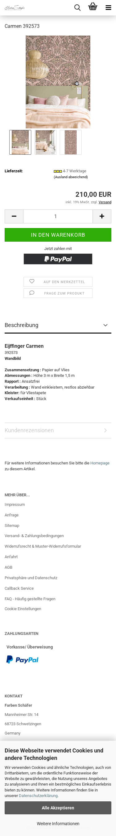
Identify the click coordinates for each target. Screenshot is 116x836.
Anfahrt (11, 556)
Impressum (15, 504)
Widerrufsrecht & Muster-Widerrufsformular (43, 546)
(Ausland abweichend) (71, 177)
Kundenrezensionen (29, 430)
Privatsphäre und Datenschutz (31, 577)
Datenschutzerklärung (38, 795)
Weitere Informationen (58, 823)
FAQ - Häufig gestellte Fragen (30, 599)
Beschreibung (21, 325)
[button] (14, 216)
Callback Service (19, 588)
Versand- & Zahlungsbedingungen (34, 535)
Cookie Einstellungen (23, 608)
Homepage (100, 463)
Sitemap (12, 525)
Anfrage (12, 515)
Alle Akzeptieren (58, 807)
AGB (8, 567)
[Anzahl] (58, 216)
